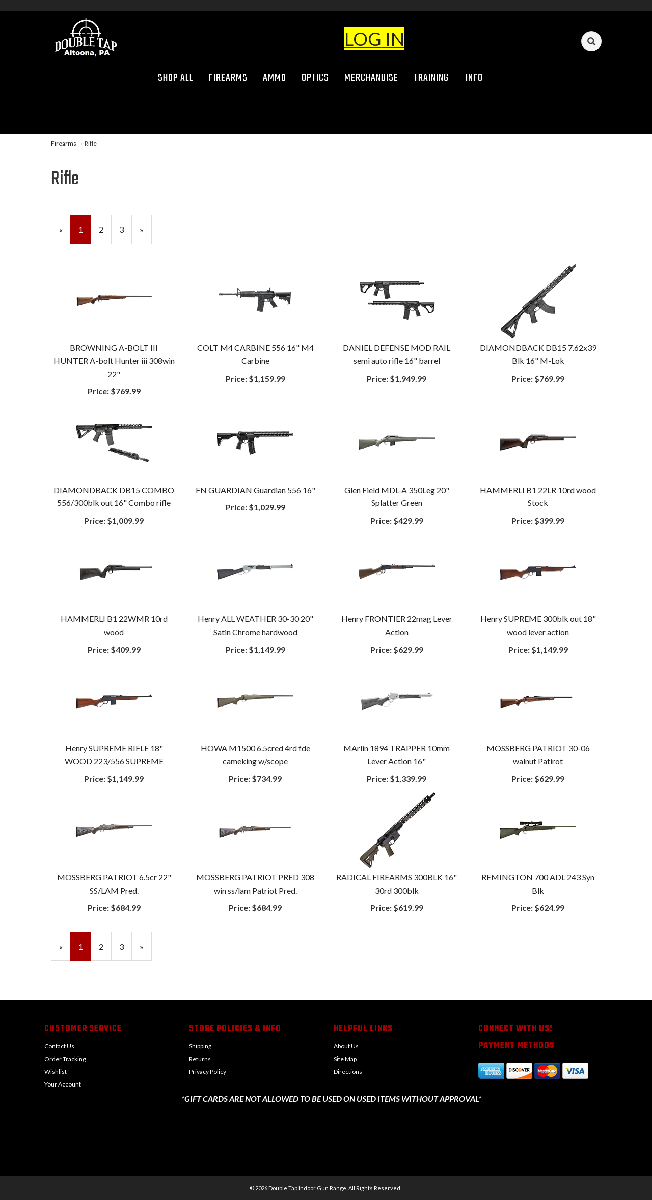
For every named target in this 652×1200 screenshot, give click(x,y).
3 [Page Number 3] (125, 228)
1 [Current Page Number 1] (84, 233)
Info (478, 78)
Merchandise (371, 78)
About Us (346, 1046)
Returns (200, 1059)
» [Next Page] (146, 233)
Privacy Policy (207, 1071)
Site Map (345, 1059)
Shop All (176, 78)
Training (431, 78)
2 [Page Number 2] (105, 228)
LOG (363, 38)
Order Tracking (65, 1059)
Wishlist (55, 1071)
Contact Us (59, 1046)
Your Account (62, 1084)
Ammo (274, 78)
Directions (348, 1071)
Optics (315, 78)
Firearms (228, 78)
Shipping (200, 1046)
